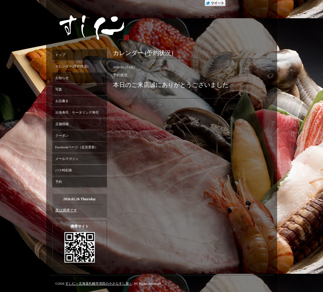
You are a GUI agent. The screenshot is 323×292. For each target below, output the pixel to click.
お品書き (62, 101)
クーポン (62, 135)
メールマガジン (67, 158)
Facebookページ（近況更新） (76, 147)
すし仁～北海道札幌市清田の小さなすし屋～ (98, 283)
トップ (60, 55)
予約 (58, 182)
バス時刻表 (63, 170)
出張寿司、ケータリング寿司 (77, 112)
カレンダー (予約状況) (71, 66)
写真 (58, 89)
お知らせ (62, 78)
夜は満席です (66, 210)
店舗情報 (62, 124)
